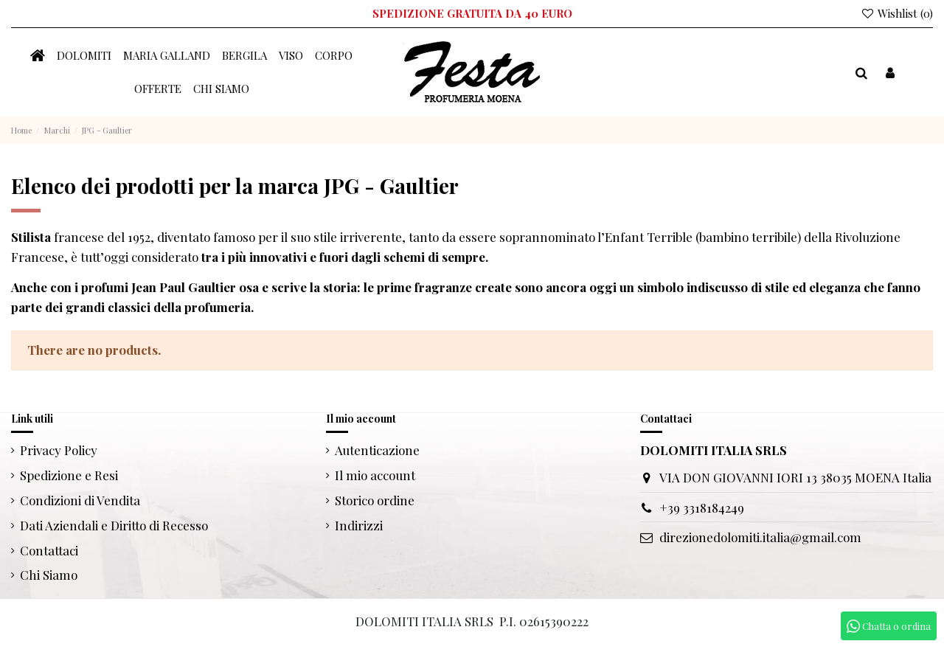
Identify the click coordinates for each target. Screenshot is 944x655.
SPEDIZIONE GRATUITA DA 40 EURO (472, 13)
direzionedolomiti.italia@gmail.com (760, 537)
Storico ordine (374, 500)
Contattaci (49, 550)
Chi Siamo (48, 574)
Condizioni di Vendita (80, 500)
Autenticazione (377, 450)
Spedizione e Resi (69, 475)
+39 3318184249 (701, 507)
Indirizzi (359, 525)
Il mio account (375, 475)
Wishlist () (897, 13)
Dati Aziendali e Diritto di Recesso (114, 525)
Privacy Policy (58, 450)
